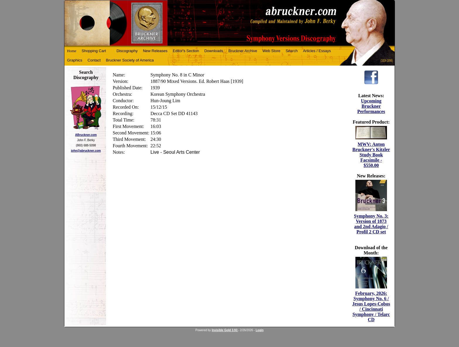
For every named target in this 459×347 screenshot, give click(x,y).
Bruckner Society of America (130, 60)
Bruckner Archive (242, 51)
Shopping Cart (94, 51)
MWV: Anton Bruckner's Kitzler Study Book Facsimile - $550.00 (371, 155)
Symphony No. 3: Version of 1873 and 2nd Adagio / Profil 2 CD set (371, 223)
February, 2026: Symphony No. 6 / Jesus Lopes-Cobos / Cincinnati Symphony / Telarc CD (371, 306)
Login (259, 330)
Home (71, 51)
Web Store (271, 51)
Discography (127, 51)
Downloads (213, 51)
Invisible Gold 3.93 (225, 330)
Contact (94, 60)
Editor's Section (186, 51)
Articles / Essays (317, 51)
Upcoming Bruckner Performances (371, 106)
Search (292, 51)
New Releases (155, 51)
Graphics (74, 60)
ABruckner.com (86, 134)
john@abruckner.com (86, 150)
